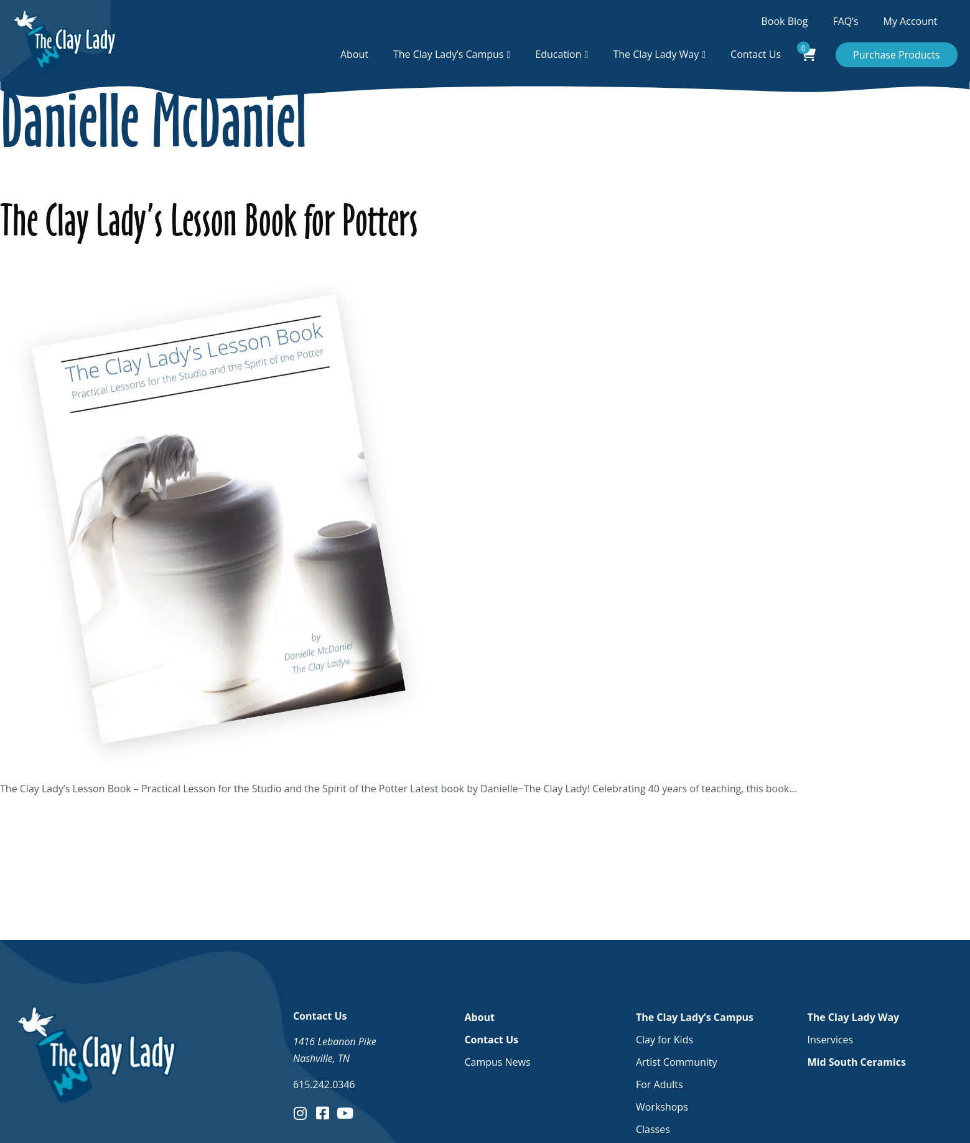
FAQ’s (845, 21)
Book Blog (785, 21)
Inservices (830, 1039)
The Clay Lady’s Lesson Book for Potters (209, 220)
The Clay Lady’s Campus (448, 54)
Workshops (662, 1107)
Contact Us (755, 54)
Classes (653, 1129)
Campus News (497, 1062)
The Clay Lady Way (656, 54)
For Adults (659, 1084)
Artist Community (676, 1062)
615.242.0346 (324, 1084)
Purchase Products (896, 55)
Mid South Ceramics (856, 1062)
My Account (911, 21)
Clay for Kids (664, 1039)
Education (558, 54)
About (354, 54)
